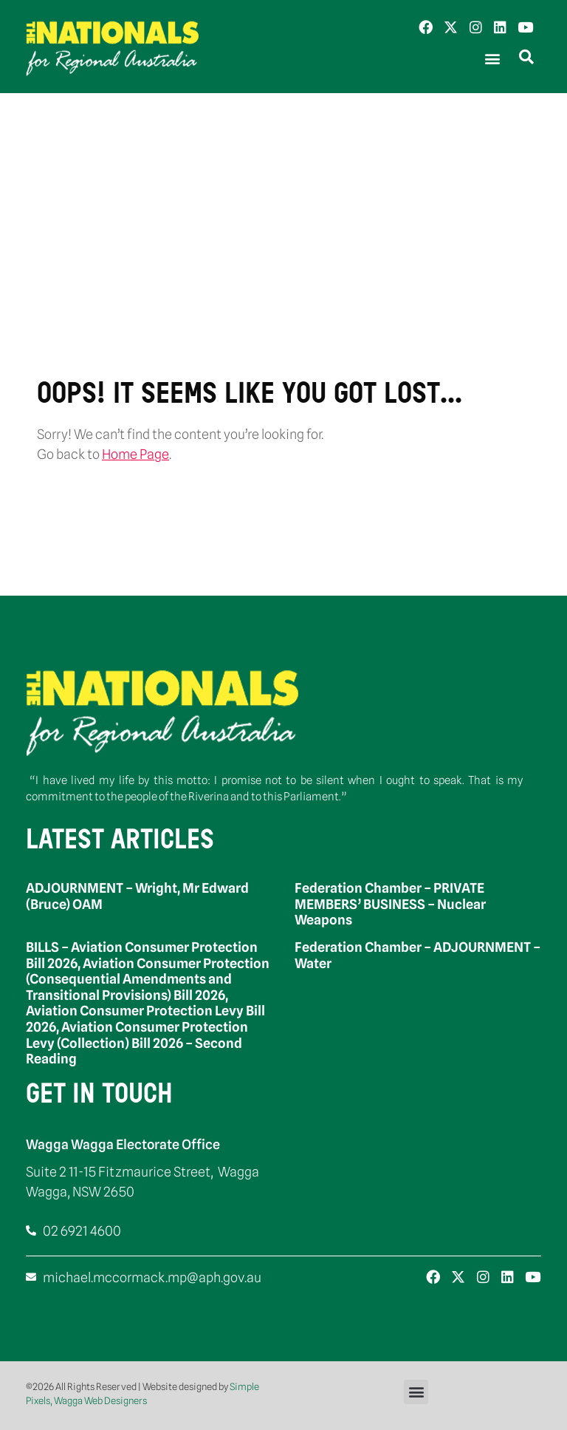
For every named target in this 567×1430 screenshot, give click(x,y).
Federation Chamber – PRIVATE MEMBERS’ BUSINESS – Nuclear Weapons (390, 903)
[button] (492, 59)
